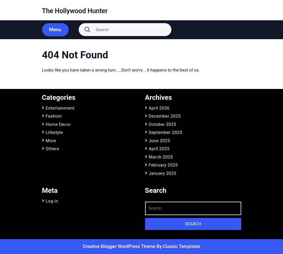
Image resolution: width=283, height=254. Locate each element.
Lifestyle (54, 132)
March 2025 (161, 157)
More (51, 140)
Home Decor (58, 124)
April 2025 (159, 148)
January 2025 (163, 173)
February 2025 (163, 165)
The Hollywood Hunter (75, 11)
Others (52, 148)
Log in (52, 201)
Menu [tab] (55, 29)
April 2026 (159, 108)
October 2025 (162, 124)
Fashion (54, 116)
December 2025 (165, 116)
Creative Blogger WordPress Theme (120, 246)
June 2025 (159, 140)
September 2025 (165, 132)
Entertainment (60, 108)
